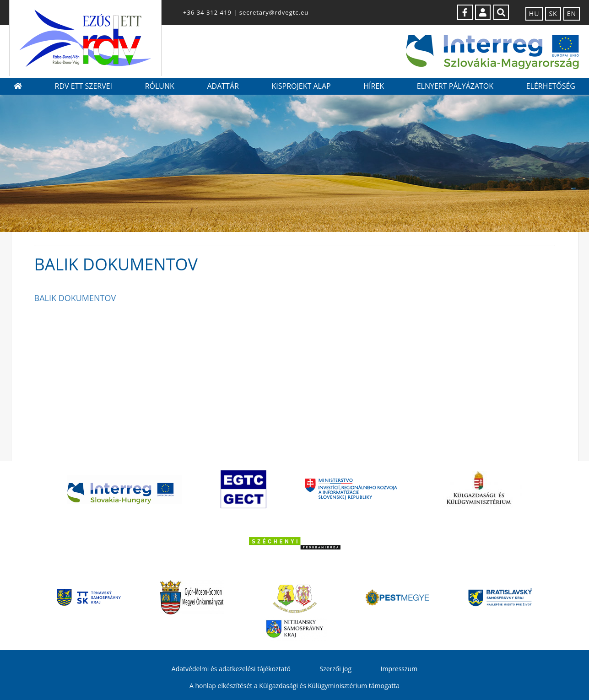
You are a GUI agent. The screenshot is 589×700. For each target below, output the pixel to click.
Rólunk (159, 86)
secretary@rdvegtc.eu (273, 12)
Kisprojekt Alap (300, 86)
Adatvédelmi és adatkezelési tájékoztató (231, 668)
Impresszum (399, 668)
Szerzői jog (335, 668)
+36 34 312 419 (207, 12)
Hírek (373, 86)
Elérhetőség (550, 86)
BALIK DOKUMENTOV (75, 297)
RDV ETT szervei (83, 86)
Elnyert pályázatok (455, 86)
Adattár (222, 86)
